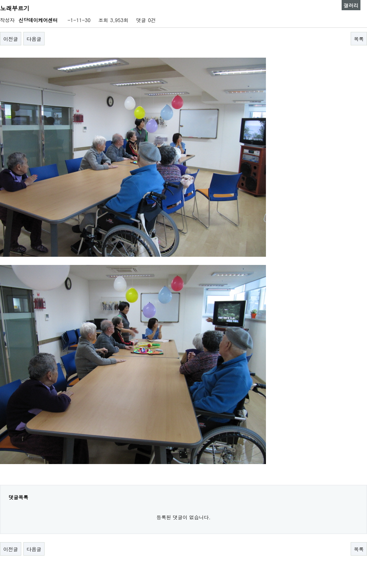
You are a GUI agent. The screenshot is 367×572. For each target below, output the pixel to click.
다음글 (34, 38)
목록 (359, 38)
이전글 (10, 38)
